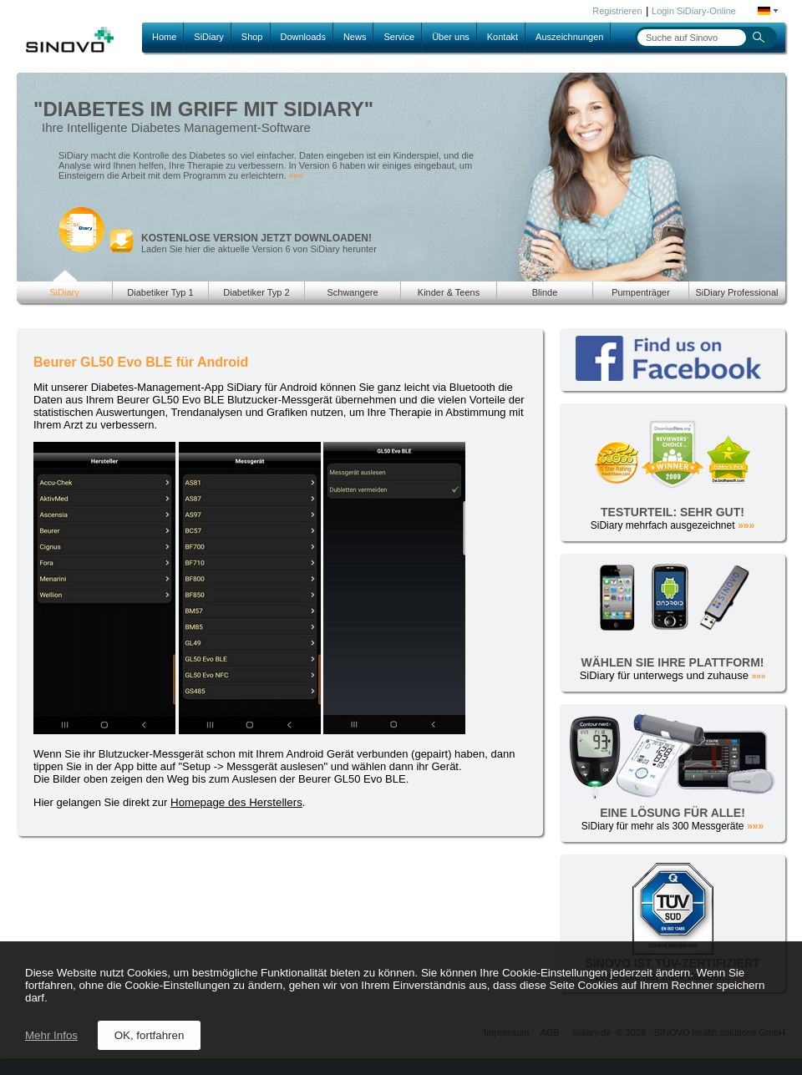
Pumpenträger (641, 292)
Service (398, 37)
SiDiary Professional (736, 292)
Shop (252, 37)
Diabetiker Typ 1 (160, 292)
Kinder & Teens (449, 292)
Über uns (451, 37)
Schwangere (352, 292)
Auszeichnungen (569, 37)
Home (164, 37)
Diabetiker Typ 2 (256, 292)
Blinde (545, 292)
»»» (296, 175)
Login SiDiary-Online (694, 11)
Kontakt (502, 37)
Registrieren (617, 11)
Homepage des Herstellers (236, 802)
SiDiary (208, 37)
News (355, 37)
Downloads (303, 37)
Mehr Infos (51, 1035)
